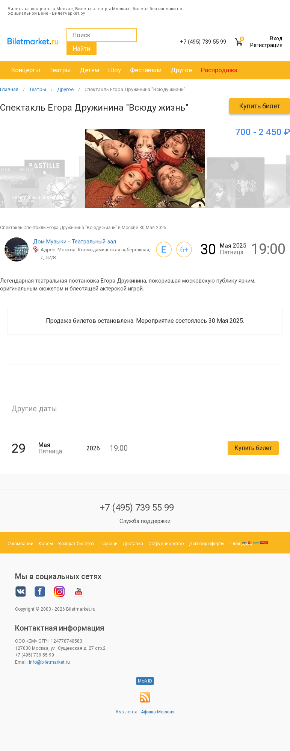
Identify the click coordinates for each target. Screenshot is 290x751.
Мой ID (145, 681)
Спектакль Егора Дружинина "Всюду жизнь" (135, 89)
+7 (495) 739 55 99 (137, 507)
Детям (89, 70)
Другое (181, 70)
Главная (9, 89)
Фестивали (146, 70)
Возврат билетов (76, 543)
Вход (276, 38)
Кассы (46, 543)
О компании (20, 543)
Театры (60, 70)
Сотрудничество (166, 543)
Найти (81, 48)
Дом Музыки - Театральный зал (74, 241)
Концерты (25, 70)
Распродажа (219, 70)
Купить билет (259, 106)
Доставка (132, 543)
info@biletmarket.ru (49, 662)
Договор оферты (206, 543)
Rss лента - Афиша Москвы (145, 712)
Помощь (108, 543)
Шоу (114, 70)
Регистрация (266, 45)
